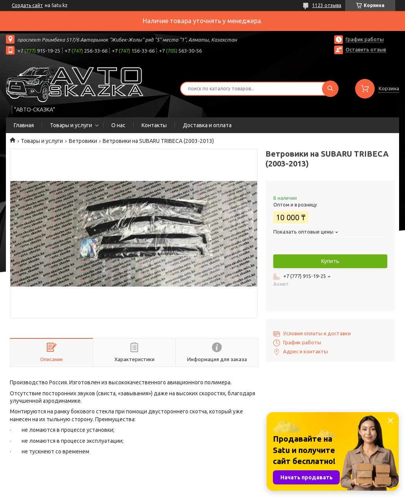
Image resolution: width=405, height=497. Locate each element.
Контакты (154, 125)
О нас (118, 125)
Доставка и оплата (207, 125)
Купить (330, 261)
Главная (24, 125)
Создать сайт (27, 5)
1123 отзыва (326, 5)
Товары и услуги (71, 125)
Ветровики (83, 141)
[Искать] (330, 88)
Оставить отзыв (366, 49)
